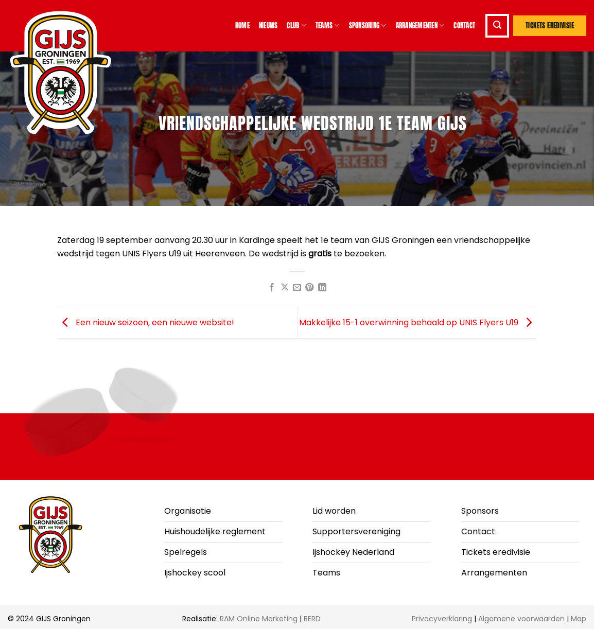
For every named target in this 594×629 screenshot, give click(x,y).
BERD (312, 619)
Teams (328, 26)
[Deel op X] (284, 287)
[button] (497, 26)
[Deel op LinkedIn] (322, 287)
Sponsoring (368, 26)
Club (296, 26)
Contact (464, 25)
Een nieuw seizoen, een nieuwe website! (145, 322)
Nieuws (268, 25)
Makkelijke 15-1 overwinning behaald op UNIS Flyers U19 (418, 322)
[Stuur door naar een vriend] (297, 287)
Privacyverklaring (442, 619)
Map (578, 619)
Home (242, 25)
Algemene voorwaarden (521, 619)
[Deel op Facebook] (272, 287)
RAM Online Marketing (259, 619)
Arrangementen (420, 26)
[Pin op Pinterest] (309, 287)
